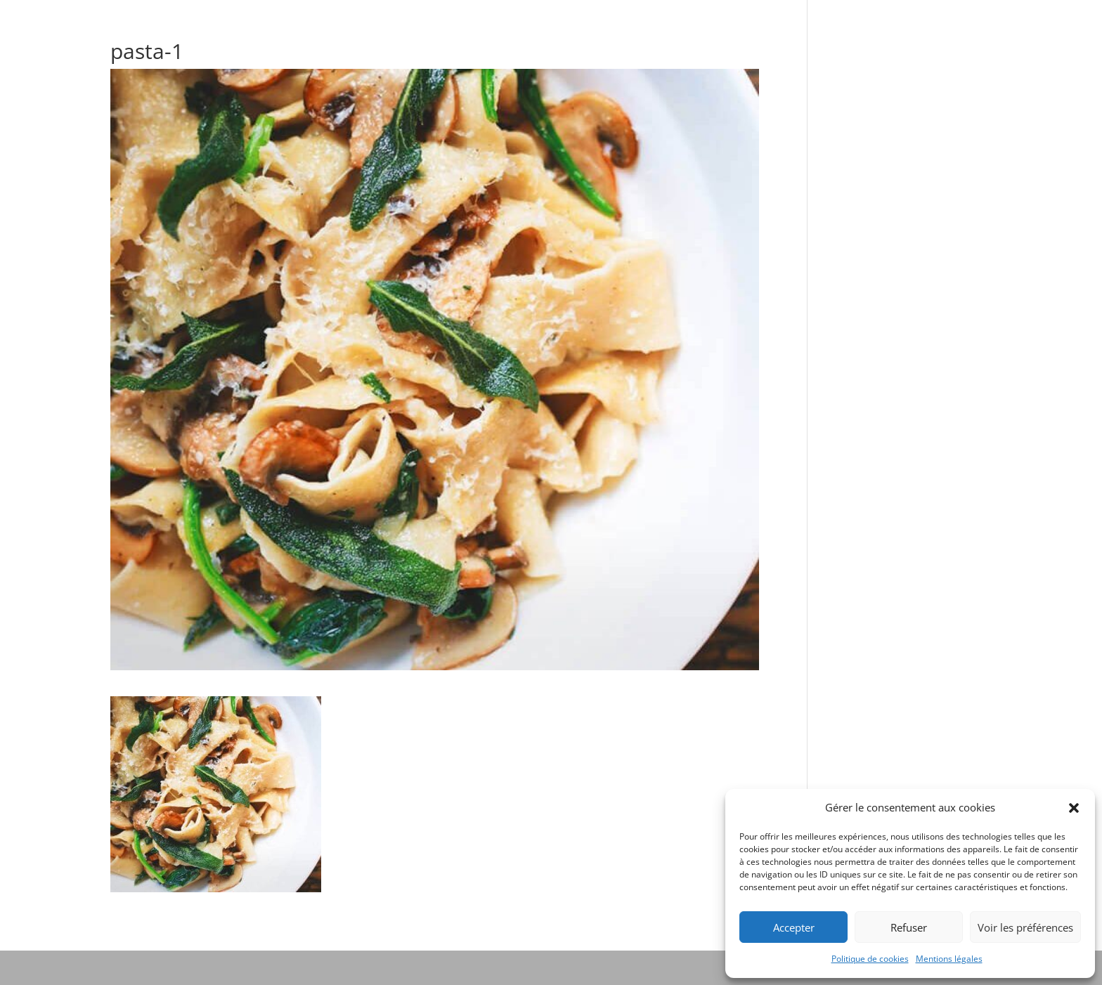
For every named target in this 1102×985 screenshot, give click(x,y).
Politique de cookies (870, 959)
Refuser (908, 927)
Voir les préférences (1025, 927)
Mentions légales (949, 959)
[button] (1074, 808)
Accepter (794, 927)
